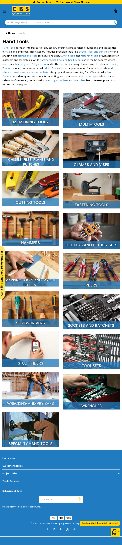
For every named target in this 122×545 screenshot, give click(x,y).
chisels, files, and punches (94, 51)
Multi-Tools (51, 68)
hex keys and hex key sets (67, 59)
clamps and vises (27, 55)
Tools (22, 33)
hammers (45, 59)
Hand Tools (9, 47)
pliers (5, 72)
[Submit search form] (114, 22)
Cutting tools (67, 55)
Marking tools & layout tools (31, 64)
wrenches (79, 80)
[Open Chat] (115, 532)
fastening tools (89, 55)
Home (10, 33)
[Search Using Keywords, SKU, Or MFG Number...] (61, 22)
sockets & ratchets (37, 72)
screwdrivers (17, 72)
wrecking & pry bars (56, 80)
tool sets (89, 76)
